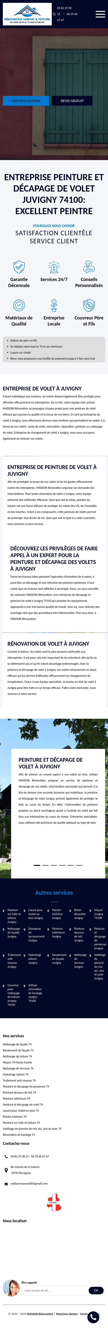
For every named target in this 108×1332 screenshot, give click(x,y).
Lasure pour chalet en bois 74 (21, 1110)
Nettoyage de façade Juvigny (14, 932)
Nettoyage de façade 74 (17, 1044)
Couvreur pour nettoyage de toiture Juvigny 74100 (14, 995)
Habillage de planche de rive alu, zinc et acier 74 (32, 1128)
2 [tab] (45, 865)
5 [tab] (71, 865)
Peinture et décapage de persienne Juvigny (100, 938)
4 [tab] (62, 865)
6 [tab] (79, 865)
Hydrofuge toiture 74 (15, 1074)
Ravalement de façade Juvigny (59, 959)
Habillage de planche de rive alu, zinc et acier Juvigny (100, 966)
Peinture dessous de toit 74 (19, 1092)
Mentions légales (67, 1313)
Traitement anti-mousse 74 (19, 1080)
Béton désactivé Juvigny (80, 914)
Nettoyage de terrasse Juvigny (80, 960)
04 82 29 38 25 (20, 1156)
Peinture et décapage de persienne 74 (26, 1086)
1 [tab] (37, 865)
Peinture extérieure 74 (16, 1098)
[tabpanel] (58, 792)
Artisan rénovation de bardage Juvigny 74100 (35, 993)
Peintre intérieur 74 (15, 1116)
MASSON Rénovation (40, 1313)
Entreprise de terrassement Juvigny (36, 934)
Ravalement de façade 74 (18, 1050)
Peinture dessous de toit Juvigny (79, 934)
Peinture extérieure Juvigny (58, 932)
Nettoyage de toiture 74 (17, 1056)
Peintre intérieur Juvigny (57, 914)
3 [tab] (54, 865)
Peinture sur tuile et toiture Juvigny (14, 915)
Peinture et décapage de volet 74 (23, 1104)
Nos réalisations (25, 101)
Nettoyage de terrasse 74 (18, 1068)
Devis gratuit (72, 101)
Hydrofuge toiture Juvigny (34, 959)
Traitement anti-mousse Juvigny (14, 960)
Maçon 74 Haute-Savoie (17, 1062)
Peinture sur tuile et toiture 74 (21, 1122)
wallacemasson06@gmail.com (29, 1183)
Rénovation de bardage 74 (19, 1134)
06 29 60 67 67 (40, 1156)
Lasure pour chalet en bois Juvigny (35, 914)
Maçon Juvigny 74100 (98, 914)
